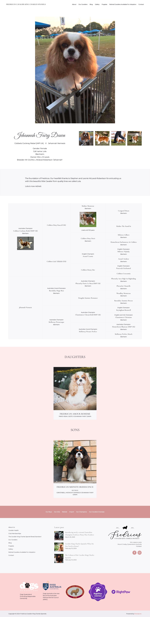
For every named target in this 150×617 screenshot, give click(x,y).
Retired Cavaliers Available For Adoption (122, 4)
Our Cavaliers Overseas (96, 512)
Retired (64, 512)
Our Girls (57, 512)
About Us (11, 527)
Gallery (97, 4)
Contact (141, 4)
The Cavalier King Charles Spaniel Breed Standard (24, 536)
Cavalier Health (13, 530)
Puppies (104, 4)
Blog (91, 4)
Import (71, 512)
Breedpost (137, 614)
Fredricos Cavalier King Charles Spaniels (26, 4)
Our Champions (81, 512)
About (74, 4)
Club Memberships (14, 533)
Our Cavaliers (82, 4)
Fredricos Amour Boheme (75, 414)
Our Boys (49, 512)
